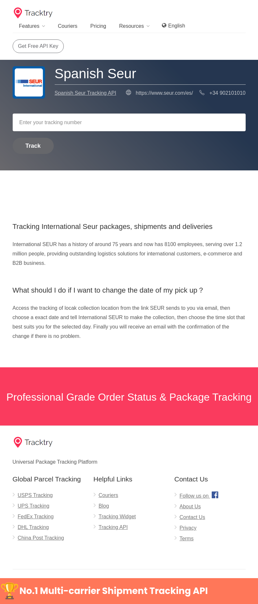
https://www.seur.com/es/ (164, 93)
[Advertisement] (129, 186)
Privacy (188, 528)
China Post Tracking (41, 538)
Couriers (67, 26)
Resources (131, 26)
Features (29, 26)
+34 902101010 (227, 93)
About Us (190, 506)
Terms (187, 538)
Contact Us (192, 517)
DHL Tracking (33, 527)
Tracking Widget (117, 516)
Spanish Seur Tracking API (85, 93)
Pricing (98, 26)
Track (33, 146)
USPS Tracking (35, 495)
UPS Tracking (34, 506)
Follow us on (200, 495)
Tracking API (113, 527)
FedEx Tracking (36, 516)
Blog (104, 506)
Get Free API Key (38, 46)
